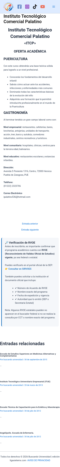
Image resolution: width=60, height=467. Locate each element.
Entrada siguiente (30, 230)
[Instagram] (27, 6)
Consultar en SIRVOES (20, 268)
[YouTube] (42, 6)
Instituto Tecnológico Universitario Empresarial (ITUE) (25, 381)
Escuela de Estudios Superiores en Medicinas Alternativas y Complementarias (28, 355)
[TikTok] (35, 6)
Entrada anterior (30, 224)
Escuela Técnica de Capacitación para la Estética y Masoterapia (30, 407)
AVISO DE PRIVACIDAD (38, 460)
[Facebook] (19, 6)
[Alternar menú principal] (53, 6)
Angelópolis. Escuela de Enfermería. (17, 433)
